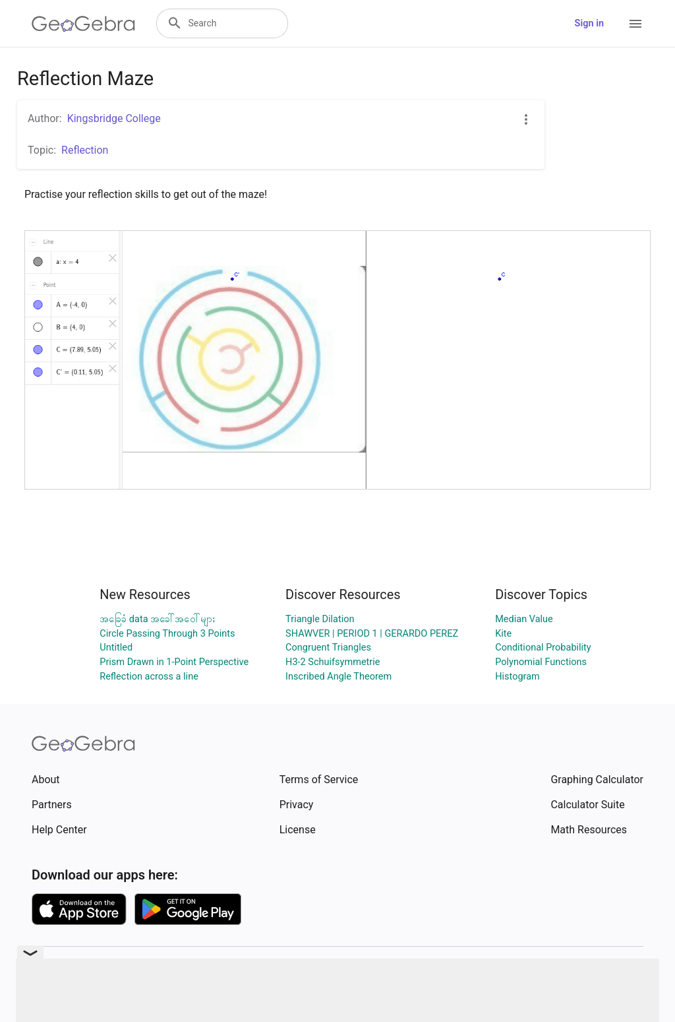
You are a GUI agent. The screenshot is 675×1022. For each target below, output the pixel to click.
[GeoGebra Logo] (83, 24)
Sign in (589, 23)
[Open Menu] (635, 24)
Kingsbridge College (114, 118)
